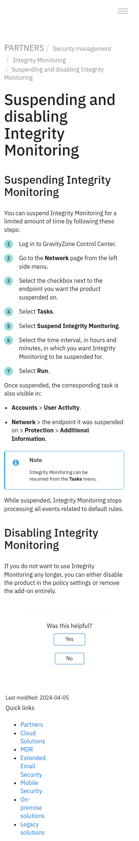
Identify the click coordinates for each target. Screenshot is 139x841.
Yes (69, 639)
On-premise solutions (32, 808)
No (69, 658)
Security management (82, 48)
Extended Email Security (33, 766)
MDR (26, 749)
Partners (31, 724)
